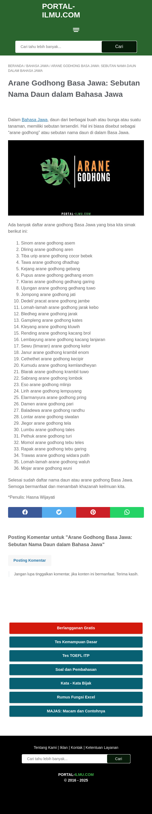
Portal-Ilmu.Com (61, 10)
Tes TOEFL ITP (76, 655)
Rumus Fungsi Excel (76, 697)
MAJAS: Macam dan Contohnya (76, 711)
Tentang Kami (46, 747)
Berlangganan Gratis (76, 628)
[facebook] (25, 512)
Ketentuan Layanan (101, 747)
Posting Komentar (29, 560)
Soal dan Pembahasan (76, 669)
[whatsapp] (127, 512)
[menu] (76, 29)
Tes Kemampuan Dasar (76, 642)
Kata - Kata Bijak (76, 683)
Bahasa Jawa (35, 119)
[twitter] (59, 512)
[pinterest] (93, 512)
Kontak (76, 747)
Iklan (64, 747)
